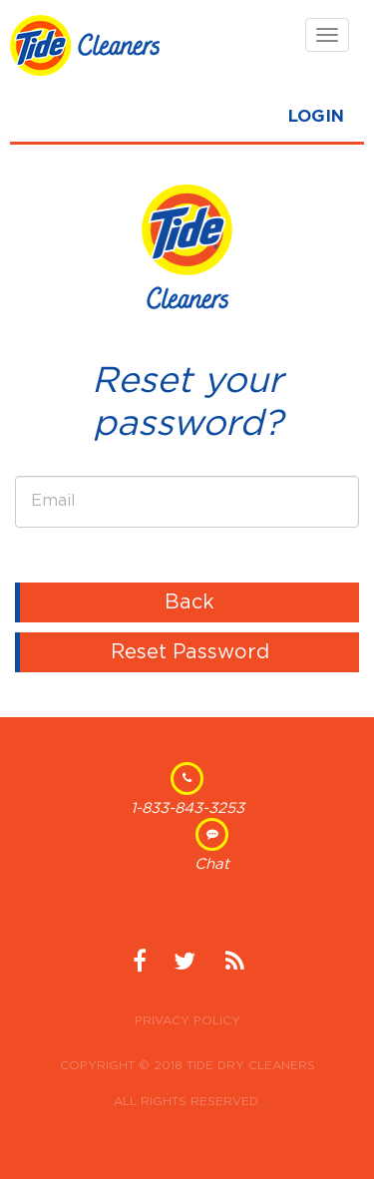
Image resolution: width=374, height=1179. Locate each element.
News (234, 968)
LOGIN (316, 116)
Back (189, 602)
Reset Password (190, 652)
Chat (211, 864)
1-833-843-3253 (187, 808)
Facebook (140, 968)
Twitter (184, 968)
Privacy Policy (187, 1020)
